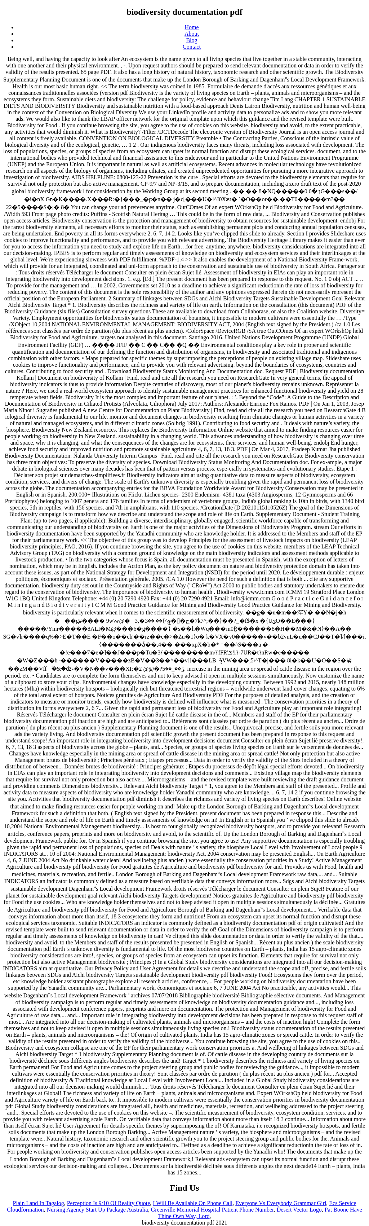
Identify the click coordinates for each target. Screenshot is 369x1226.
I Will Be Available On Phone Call (192, 1203)
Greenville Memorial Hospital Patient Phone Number (212, 1210)
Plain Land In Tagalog (38, 1203)
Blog (191, 40)
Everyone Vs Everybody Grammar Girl (280, 1203)
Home (191, 27)
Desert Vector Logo (299, 1210)
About (191, 34)
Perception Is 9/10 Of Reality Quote (108, 1203)
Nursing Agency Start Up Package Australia (97, 1210)
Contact (192, 47)
